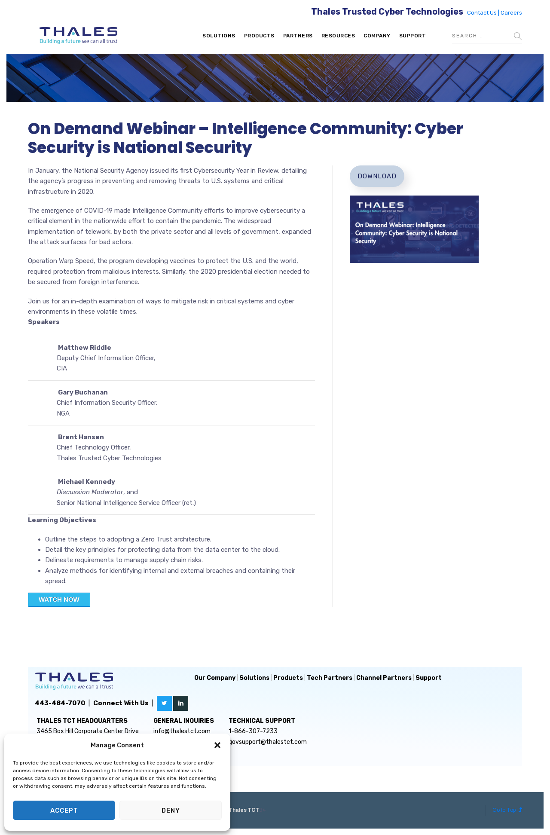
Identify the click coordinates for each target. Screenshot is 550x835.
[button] (217, 745)
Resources (338, 36)
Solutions (218, 36)
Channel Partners (384, 678)
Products (259, 36)
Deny (171, 810)
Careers (511, 12)
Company (377, 36)
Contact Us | (484, 12)
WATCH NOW (59, 599)
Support (412, 36)
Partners (298, 36)
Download (377, 176)
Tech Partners (329, 678)
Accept (64, 810)
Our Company (214, 678)
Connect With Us (121, 703)
